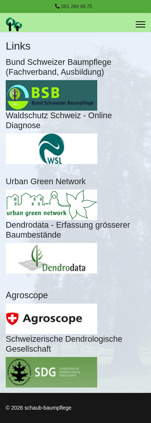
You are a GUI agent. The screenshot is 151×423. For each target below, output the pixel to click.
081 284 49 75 (76, 6)
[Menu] (140, 24)
